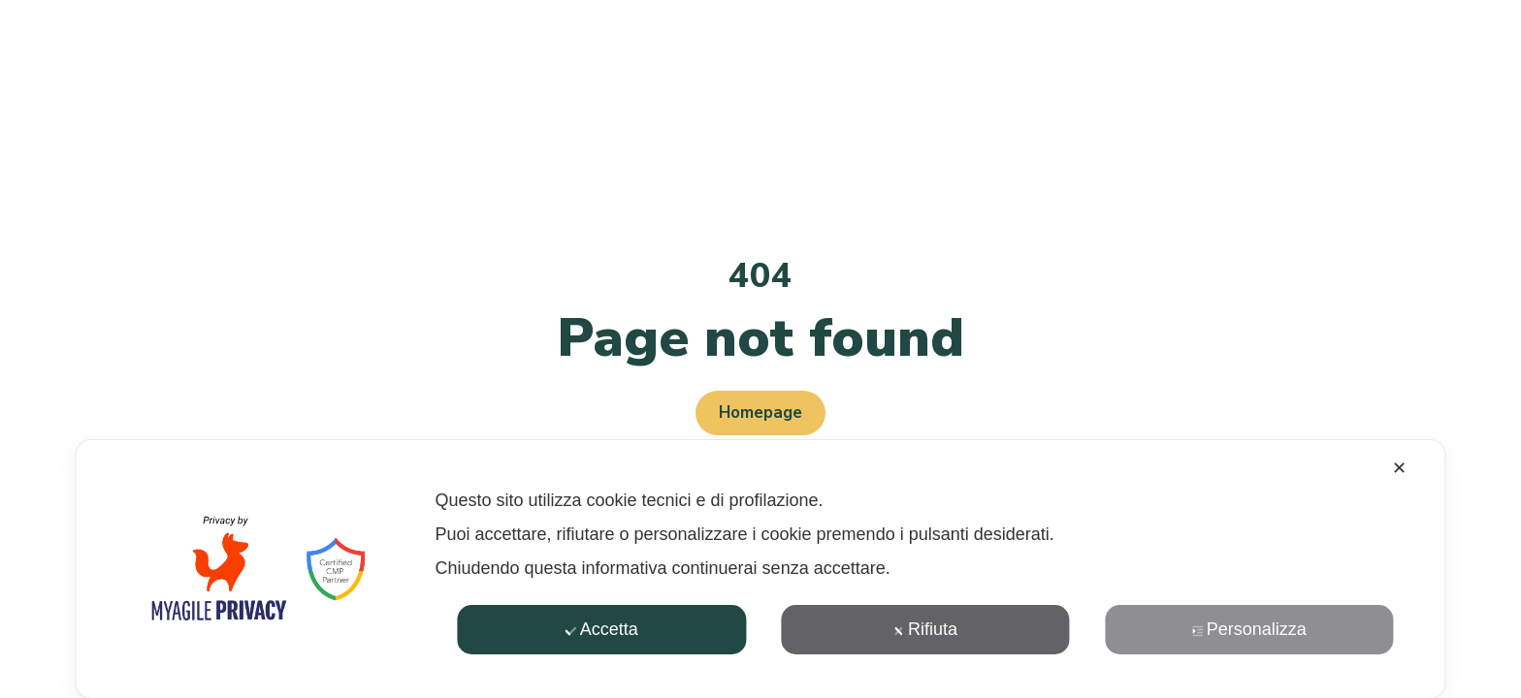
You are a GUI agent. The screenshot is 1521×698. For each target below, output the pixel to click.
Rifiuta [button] (925, 629)
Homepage (760, 412)
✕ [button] (1399, 468)
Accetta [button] (602, 629)
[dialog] (760, 569)
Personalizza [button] (1249, 629)
